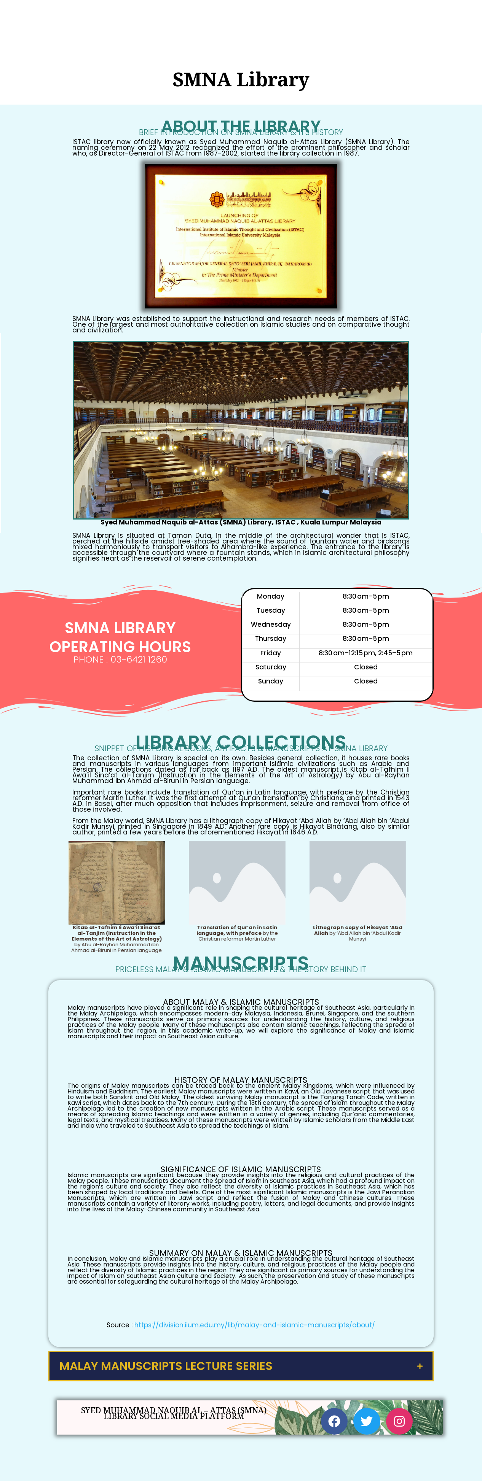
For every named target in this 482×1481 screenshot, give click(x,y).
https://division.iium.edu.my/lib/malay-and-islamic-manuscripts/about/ (254, 1323)
